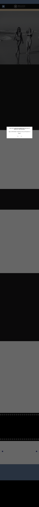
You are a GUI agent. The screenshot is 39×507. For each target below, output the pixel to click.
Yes (18, 136)
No (21, 136)
